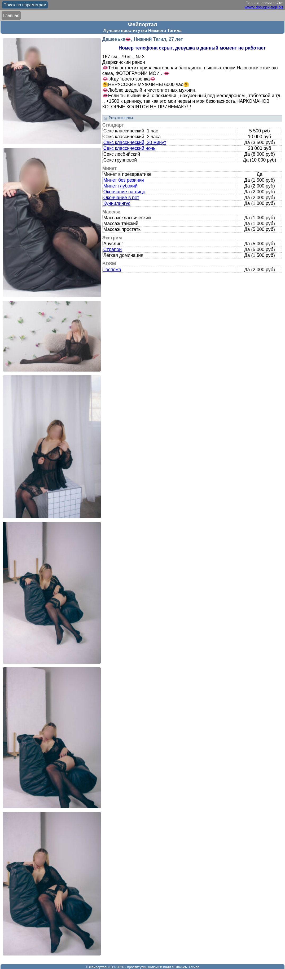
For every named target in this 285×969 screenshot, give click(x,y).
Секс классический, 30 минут (134, 142)
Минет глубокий (120, 186)
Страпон (112, 249)
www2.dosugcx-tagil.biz (264, 7)
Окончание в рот (121, 197)
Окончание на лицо (124, 191)
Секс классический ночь (129, 148)
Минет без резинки (123, 180)
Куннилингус (116, 203)
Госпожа (112, 269)
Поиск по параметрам (24, 5)
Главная (11, 15)
